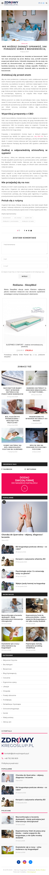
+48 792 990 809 (11, 758)
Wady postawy (8, 717)
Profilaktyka (7, 700)
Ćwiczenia (6, 678)
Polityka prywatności (10, 763)
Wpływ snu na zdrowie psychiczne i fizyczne (36, 447)
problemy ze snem (28, 221)
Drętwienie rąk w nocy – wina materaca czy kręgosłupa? (11, 646)
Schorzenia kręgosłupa (11, 709)
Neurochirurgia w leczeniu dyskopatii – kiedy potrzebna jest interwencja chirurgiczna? (12, 618)
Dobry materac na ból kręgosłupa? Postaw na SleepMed (12, 447)
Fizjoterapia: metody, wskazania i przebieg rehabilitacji (34, 646)
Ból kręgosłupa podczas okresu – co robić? (31, 548)
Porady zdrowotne (9, 695)
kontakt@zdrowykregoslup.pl (16, 754)
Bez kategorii (7, 664)
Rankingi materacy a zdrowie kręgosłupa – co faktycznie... (36, 390)
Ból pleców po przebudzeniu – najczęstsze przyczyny (12, 420)
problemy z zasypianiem (10, 221)
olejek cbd (28, 218)
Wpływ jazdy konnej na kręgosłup (30, 583)
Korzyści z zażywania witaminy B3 (31, 559)
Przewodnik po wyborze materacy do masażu (36, 419)
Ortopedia (6, 691)
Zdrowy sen (24, 43)
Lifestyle (6, 687)
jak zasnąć (18, 218)
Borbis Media (40, 870)
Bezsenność (7, 669)
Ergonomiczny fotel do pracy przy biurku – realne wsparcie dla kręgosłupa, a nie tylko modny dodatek (36, 618)
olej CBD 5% (38, 136)
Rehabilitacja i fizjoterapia (12, 704)
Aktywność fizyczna (10, 660)
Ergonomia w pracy (10, 682)
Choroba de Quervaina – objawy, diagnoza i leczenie (22, 536)
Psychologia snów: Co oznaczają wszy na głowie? (30, 572)
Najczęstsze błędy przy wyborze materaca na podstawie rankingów (12, 391)
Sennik (5, 713)
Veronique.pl (31, 872)
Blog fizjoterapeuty (10, 673)
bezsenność (7, 218)
